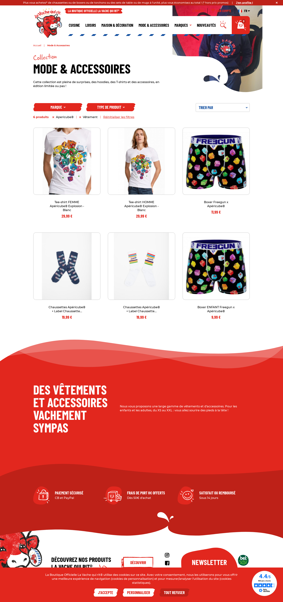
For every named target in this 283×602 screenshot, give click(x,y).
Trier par (223, 107)
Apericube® (65, 117)
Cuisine (74, 25)
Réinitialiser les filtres (118, 117)
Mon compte (221, 11)
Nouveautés (206, 25)
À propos (198, 11)
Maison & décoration (117, 25)
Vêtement (90, 117)
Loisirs (90, 25)
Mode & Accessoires (154, 25)
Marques (183, 25)
